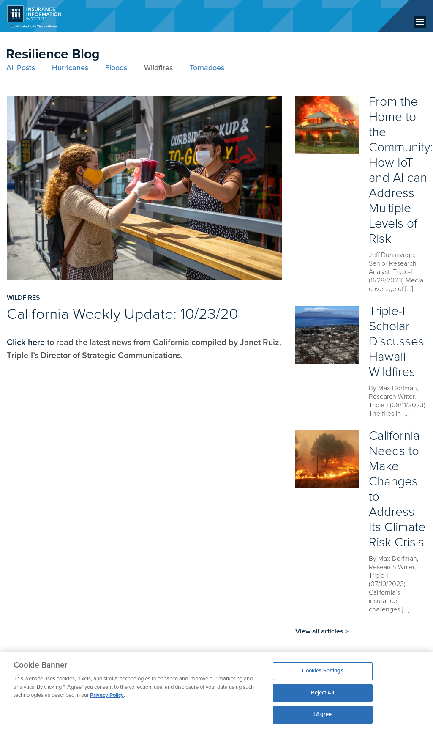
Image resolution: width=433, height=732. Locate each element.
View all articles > (322, 631)
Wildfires (158, 67)
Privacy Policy (107, 695)
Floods (116, 67)
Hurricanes (70, 67)
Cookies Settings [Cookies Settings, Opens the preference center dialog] (322, 670)
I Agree (322, 714)
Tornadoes (207, 67)
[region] (216, 692)
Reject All (322, 692)
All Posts (20, 67)
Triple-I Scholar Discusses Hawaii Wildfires (396, 341)
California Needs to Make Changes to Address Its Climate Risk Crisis (397, 489)
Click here (26, 342)
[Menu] (420, 22)
